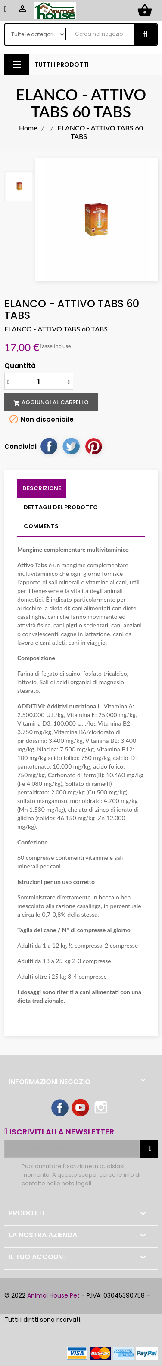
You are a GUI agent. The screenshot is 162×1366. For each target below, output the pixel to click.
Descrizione (41, 488)
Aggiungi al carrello (51, 402)
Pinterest (93, 445)
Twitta (71, 445)
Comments (41, 526)
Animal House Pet (53, 1295)
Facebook (60, 1108)
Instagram (101, 1108)
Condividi (48, 445)
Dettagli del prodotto (61, 507)
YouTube (81, 1108)
